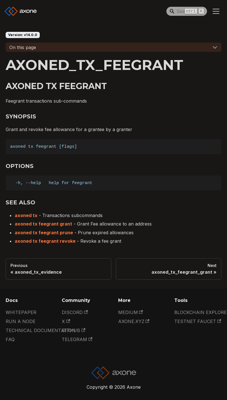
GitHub (73, 330)
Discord (75, 312)
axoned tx (26, 215)
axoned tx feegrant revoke (45, 241)
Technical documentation (41, 330)
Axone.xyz (133, 321)
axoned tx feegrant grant (43, 224)
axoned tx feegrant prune (44, 232)
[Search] (186, 11)
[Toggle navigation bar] (216, 11)
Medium (130, 312)
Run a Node (21, 321)
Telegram (77, 339)
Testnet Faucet (197, 321)
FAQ (10, 339)
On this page (22, 47)
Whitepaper (21, 312)
